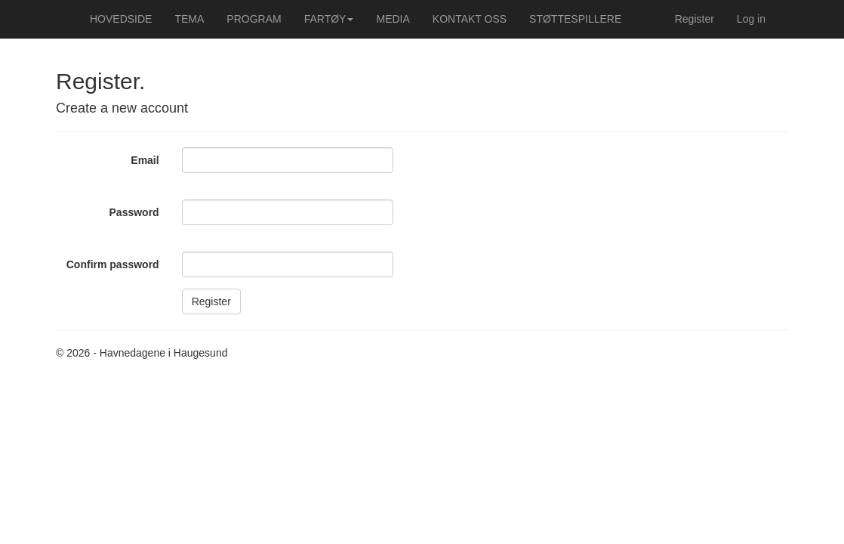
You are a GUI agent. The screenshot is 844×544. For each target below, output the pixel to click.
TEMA (189, 19)
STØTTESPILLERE (575, 19)
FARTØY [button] (329, 19)
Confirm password (112, 264)
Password (134, 212)
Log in (751, 19)
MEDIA (392, 19)
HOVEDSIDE (121, 19)
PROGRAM (253, 19)
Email (145, 160)
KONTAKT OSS (470, 19)
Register (694, 19)
